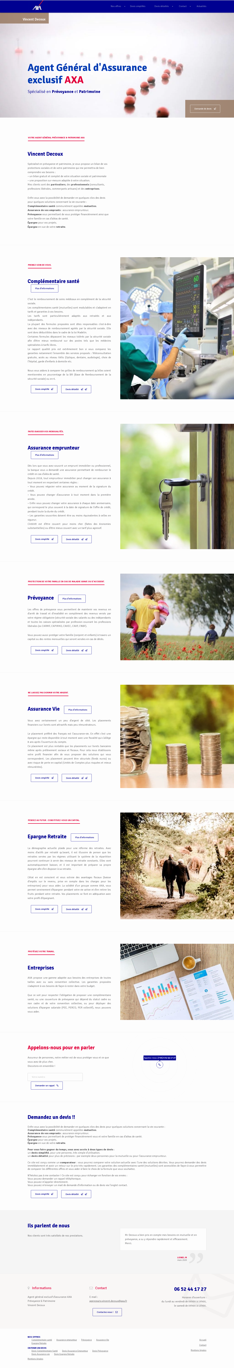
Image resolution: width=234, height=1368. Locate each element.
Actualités (201, 6)
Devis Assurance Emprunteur (75, 1346)
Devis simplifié (44, 389)
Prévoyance (86, 1335)
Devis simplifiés (137, 6)
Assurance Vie (102, 1335)
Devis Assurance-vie (41, 1350)
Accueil (202, 1335)
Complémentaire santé (42, 1335)
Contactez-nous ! (107, 1307)
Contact (183, 6)
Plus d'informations (44, 288)
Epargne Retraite (39, 1339)
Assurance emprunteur (66, 1335)
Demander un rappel (90, 1077)
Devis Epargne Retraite (64, 1350)
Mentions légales (35, 1354)
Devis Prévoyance (100, 1346)
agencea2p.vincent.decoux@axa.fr (108, 1296)
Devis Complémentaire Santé (45, 1346)
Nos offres (116, 6)
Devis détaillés (162, 6)
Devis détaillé (76, 389)
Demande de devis (205, 108)
